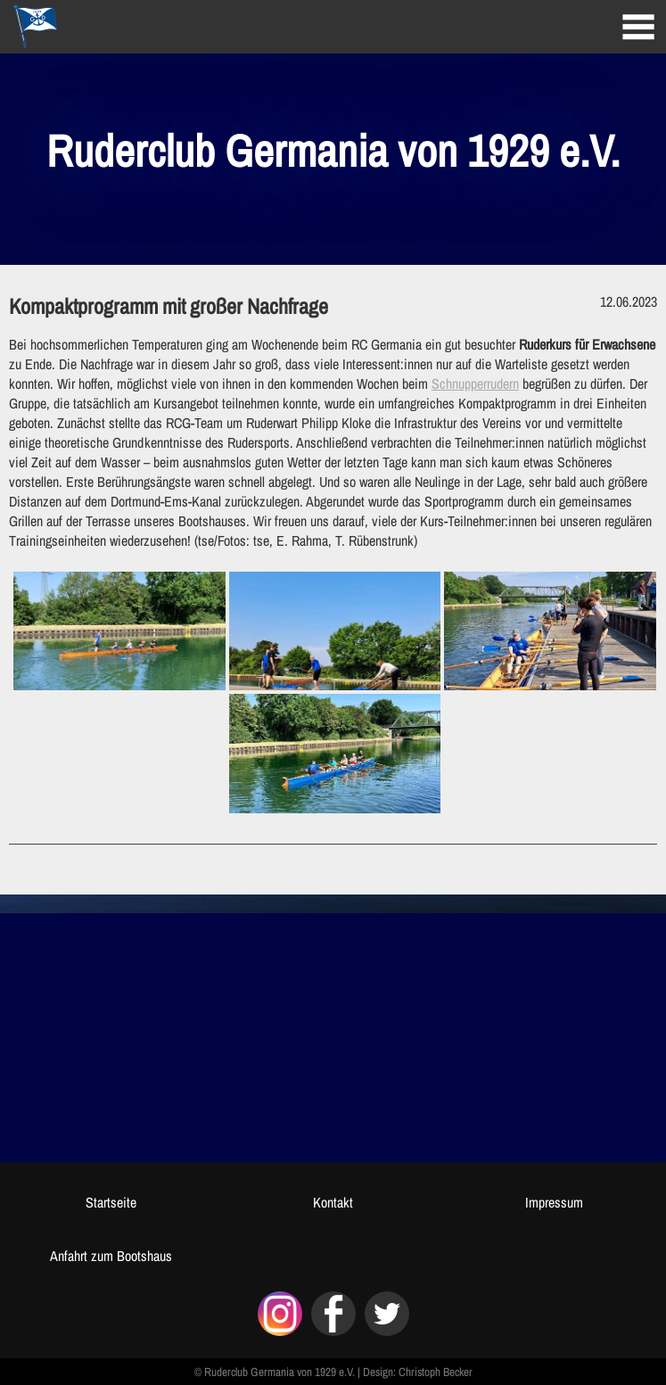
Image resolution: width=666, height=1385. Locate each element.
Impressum (554, 1202)
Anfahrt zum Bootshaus (111, 1255)
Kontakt (333, 1202)
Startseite (111, 1202)
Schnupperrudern (475, 383)
